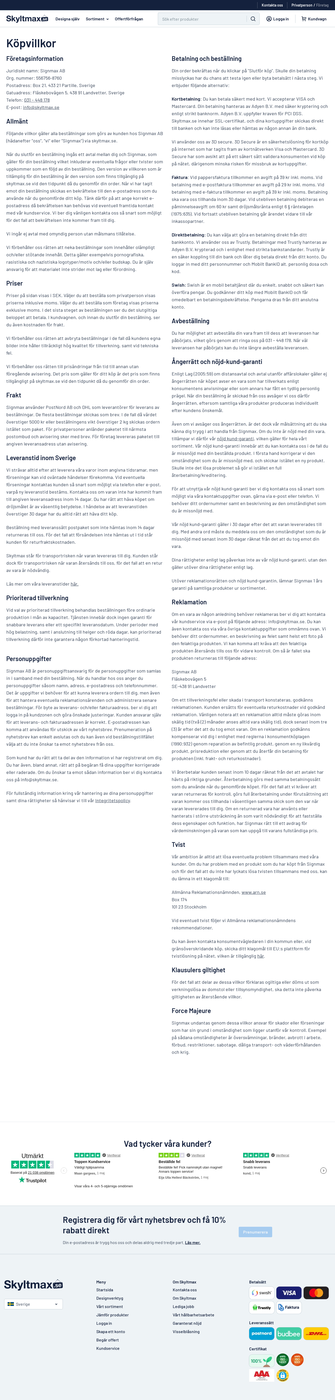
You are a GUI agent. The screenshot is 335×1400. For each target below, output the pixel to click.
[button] (282, 1375)
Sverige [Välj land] (19, 1303)
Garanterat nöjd (187, 1323)
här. (75, 584)
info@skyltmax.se (41, 107)
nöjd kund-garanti (235, 438)
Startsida (104, 1289)
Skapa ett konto (110, 1331)
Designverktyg (109, 1297)
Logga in (104, 1323)
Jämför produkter (112, 1314)
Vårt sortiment (109, 1306)
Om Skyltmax (184, 1297)
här (260, 956)
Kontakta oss (185, 1289)
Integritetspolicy (112, 800)
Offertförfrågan (129, 18)
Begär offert (107, 1339)
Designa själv (67, 18)
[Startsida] (45, 1285)
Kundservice (108, 1348)
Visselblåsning (186, 1331)
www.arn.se (254, 892)
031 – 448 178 (37, 100)
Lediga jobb (183, 1306)
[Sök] (199, 19)
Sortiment (98, 18)
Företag (322, 5)
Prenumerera (255, 1231)
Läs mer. (192, 1242)
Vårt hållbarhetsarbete (193, 1314)
